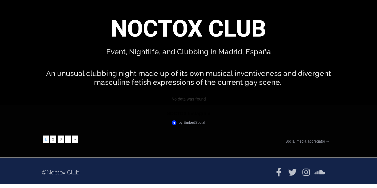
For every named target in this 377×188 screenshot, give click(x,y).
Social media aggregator (305, 141)
